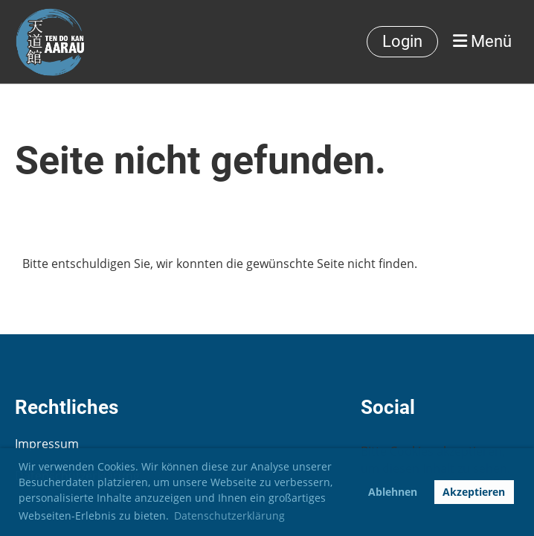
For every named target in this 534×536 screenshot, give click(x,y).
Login (402, 41)
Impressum (47, 444)
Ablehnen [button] (392, 492)
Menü (482, 41)
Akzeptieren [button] (474, 492)
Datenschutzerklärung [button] (229, 515)
